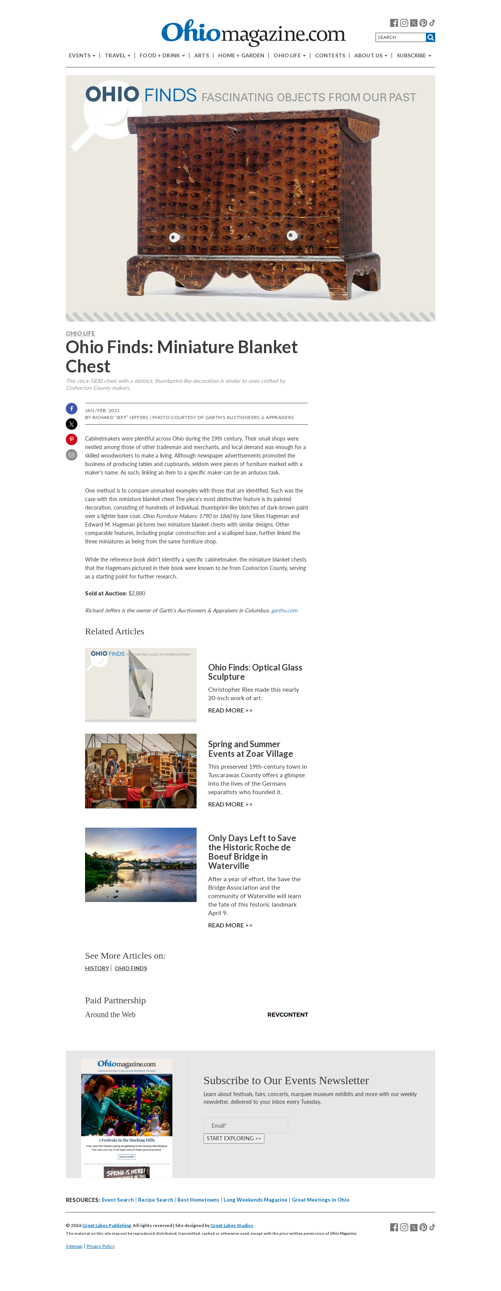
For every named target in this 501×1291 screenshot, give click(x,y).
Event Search (118, 1200)
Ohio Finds (131, 968)
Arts (201, 55)
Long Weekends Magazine (255, 1200)
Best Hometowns (198, 1200)
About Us (370, 55)
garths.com (284, 610)
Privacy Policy (101, 1246)
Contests (330, 55)
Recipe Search (155, 1200)
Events (82, 55)
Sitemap (74, 1246)
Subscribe (414, 55)
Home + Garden (241, 55)
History (97, 968)
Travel (117, 55)
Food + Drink (162, 55)
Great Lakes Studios (231, 1225)
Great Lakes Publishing (106, 1225)
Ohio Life (290, 55)
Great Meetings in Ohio (320, 1200)
